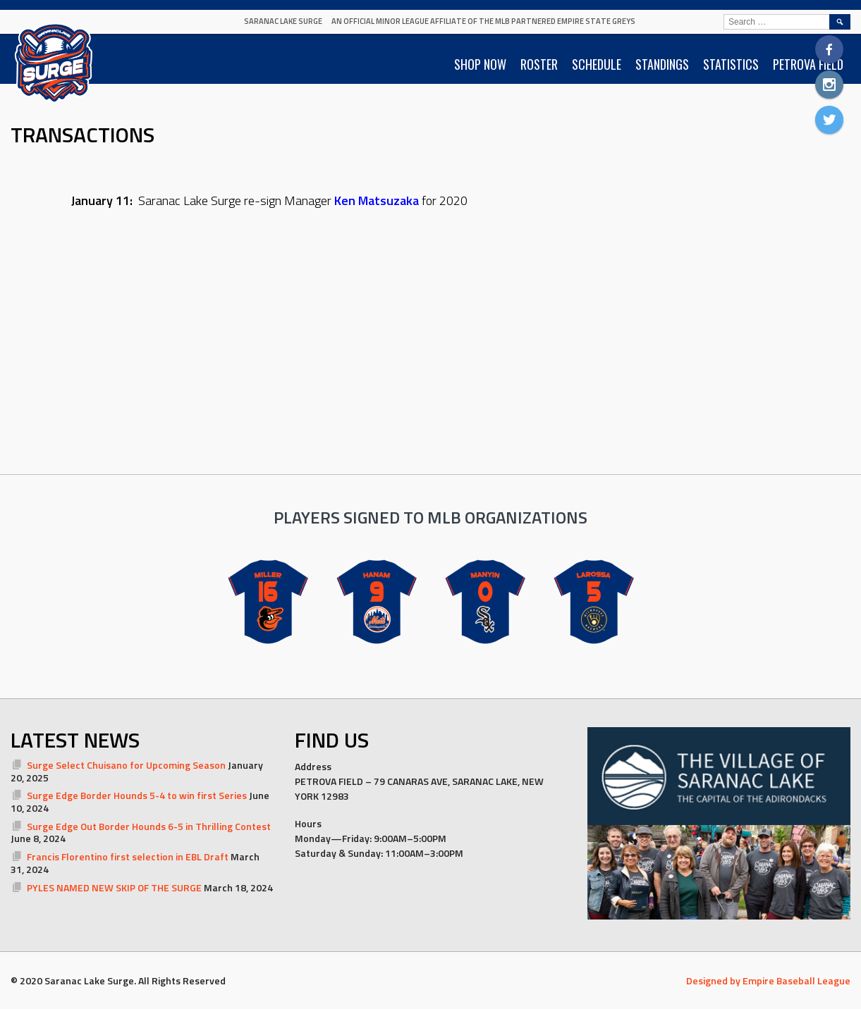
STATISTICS (731, 64)
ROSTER (539, 64)
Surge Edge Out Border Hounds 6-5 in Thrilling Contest (149, 826)
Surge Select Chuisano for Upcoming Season (126, 764)
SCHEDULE (596, 64)
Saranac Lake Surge (283, 21)
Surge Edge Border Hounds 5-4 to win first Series (137, 795)
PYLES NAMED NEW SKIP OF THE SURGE (114, 887)
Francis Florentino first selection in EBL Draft (127, 856)
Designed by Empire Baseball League (768, 980)
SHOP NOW (480, 64)
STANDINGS (662, 64)
